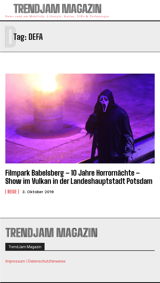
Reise (12, 191)
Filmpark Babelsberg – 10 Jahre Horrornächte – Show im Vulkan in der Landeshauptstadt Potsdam (79, 176)
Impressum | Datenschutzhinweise (35, 261)
